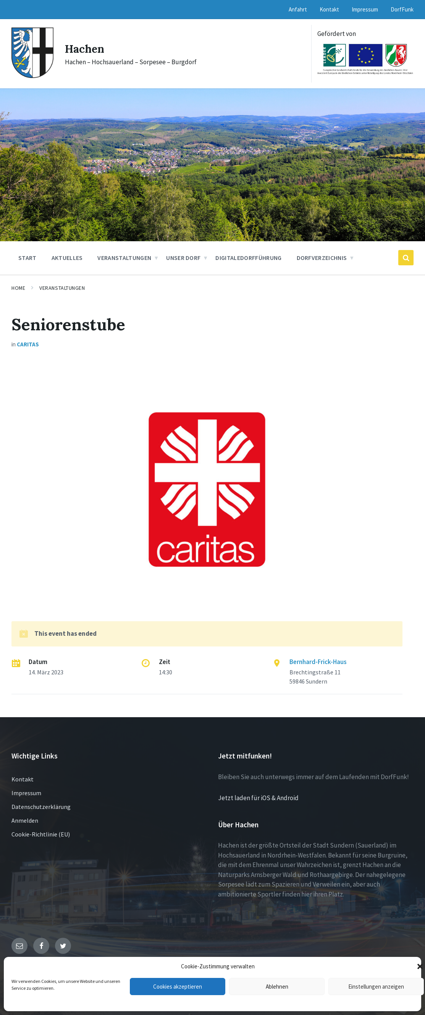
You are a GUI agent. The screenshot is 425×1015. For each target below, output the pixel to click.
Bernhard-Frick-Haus (318, 662)
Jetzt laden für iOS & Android (258, 798)
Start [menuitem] (27, 257)
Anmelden (24, 820)
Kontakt (22, 779)
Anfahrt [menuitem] (298, 9)
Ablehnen (277, 986)
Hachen (86, 48)
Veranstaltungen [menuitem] (124, 257)
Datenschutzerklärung (41, 806)
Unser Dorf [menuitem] (183, 257)
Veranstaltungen (62, 287)
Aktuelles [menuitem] (67, 257)
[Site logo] (32, 75)
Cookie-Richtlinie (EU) (40, 834)
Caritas (28, 344)
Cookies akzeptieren (177, 986)
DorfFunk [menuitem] (402, 9)
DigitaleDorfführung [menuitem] (248, 257)
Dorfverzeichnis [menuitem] (322, 257)
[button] (420, 966)
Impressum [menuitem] (365, 9)
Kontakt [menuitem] (329, 9)
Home (18, 287)
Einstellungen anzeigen (376, 986)
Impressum (26, 793)
